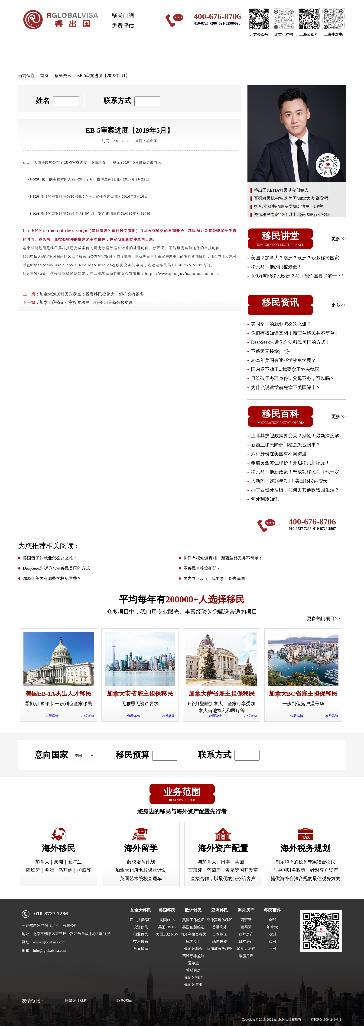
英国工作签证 (193, 920)
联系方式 (117, 100)
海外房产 (255, 54)
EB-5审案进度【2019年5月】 (103, 75)
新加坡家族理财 (220, 949)
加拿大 (272, 927)
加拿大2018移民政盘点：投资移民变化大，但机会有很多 (91, 294)
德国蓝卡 (193, 941)
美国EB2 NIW (167, 934)
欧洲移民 (182, 54)
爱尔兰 (193, 963)
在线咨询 (87, 716)
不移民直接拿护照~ (271, 351)
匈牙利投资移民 (193, 934)
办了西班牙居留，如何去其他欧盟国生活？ (295, 489)
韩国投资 (219, 941)
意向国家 (51, 754)
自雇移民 (140, 949)
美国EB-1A (167, 927)
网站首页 (36, 54)
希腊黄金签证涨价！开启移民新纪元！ (290, 462)
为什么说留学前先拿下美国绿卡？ (286, 387)
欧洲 (272, 941)
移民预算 (132, 754)
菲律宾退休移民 (220, 920)
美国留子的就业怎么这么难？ (281, 324)
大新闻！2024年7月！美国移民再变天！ (291, 480)
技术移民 (140, 941)
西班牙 (246, 920)
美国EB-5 (167, 920)
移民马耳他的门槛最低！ (276, 266)
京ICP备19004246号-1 (326, 1019)
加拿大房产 (246, 949)
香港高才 (219, 927)
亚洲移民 (218, 54)
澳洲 (272, 934)
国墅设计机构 (76, 1001)
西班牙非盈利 (193, 956)
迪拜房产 (246, 934)
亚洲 (272, 949)
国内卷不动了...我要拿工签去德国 (285, 369)
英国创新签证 (193, 927)
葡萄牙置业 (193, 985)
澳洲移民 (145, 54)
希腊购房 (193, 970)
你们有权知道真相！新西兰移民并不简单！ (295, 333)
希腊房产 (246, 956)
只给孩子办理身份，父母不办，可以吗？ (293, 378)
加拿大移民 (73, 54)
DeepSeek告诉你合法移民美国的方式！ (290, 342)
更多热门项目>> (323, 618)
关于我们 (327, 54)
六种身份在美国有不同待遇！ (281, 453)
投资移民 (140, 927)
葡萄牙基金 (193, 949)
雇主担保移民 (141, 920)
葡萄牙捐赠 (193, 977)
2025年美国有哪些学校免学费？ (283, 360)
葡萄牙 (246, 927)
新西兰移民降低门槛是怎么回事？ (286, 444)
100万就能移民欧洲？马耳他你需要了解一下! (297, 275)
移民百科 (272, 910)
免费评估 (123, 26)
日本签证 (219, 934)
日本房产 (246, 941)
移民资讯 (291, 54)
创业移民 (140, 934)
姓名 (43, 100)
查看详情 (52, 716)
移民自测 (123, 15)
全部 (272, 920)
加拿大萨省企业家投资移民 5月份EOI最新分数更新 (86, 302)
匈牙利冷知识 (265, 499)
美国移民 (109, 54)
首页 (44, 75)
